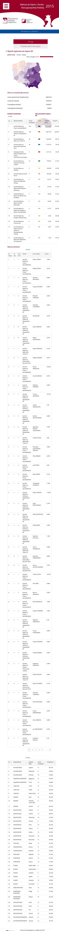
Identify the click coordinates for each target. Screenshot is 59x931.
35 (9, 897)
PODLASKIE (16, 854)
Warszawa (31, 836)
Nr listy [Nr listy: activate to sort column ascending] (15, 254)
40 (9, 917)
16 (9, 825)
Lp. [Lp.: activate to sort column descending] (9, 121)
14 (38, 775)
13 (38, 782)
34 (9, 891)
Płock (30, 825)
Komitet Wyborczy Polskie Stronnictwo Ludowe (19, 162)
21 (9, 843)
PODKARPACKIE (17, 847)
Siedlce (31, 832)
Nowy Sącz (31, 817)
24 (9, 854)
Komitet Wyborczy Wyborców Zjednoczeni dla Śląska (20, 195)
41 (9, 921)
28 (9, 869)
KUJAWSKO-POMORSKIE (19, 778)
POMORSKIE (16, 858)
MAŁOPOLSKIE (17, 810)
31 (9, 880)
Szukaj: (21, 116)
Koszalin (31, 917)
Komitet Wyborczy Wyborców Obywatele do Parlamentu (20, 239)
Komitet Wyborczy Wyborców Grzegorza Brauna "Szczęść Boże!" (20, 210)
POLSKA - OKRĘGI (21, 55)
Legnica (31, 767)
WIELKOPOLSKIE (17, 902)
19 (9, 836)
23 (9, 850)
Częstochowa (32, 869)
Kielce (30, 887)
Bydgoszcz (31, 778)
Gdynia (31, 862)
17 (9, 828)
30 (9, 876)
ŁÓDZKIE (15, 797)
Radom (31, 828)
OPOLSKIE (16, 843)
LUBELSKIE (16, 786)
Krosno (31, 847)
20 (38, 836)
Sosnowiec (31, 884)
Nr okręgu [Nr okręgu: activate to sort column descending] (10, 254)
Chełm (30, 789)
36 (9, 902)
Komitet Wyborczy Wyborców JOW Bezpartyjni (19, 203)
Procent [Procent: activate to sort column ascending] (46, 254)
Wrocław (31, 775)
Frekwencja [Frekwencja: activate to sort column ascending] (50, 762)
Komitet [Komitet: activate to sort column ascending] (24, 254)
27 (9, 865)
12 (38, 767)
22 (9, 847)
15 (38, 786)
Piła (30, 910)
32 (9, 884)
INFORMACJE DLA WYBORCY (29, 31)
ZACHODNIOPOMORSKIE (20, 917)
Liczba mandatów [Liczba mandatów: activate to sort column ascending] (32, 121)
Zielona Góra (32, 793)
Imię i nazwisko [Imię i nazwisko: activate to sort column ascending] (36, 254)
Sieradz (31, 806)
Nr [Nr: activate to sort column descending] (9, 762)
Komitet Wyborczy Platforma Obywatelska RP (20, 133)
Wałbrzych (31, 771)
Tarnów (31, 821)
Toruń (30, 782)
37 (9, 906)
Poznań (31, 913)
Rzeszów (31, 850)
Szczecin (31, 921)
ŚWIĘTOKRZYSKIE (18, 887)
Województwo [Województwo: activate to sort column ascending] (17, 762)
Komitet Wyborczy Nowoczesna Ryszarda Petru (20, 146)
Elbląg (30, 891)
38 (9, 910)
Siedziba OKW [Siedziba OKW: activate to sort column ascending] (31, 763)
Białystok (31, 854)
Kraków (31, 810)
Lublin (30, 786)
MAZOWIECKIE (17, 825)
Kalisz (30, 902)
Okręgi (30, 41)
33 (9, 887)
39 (9, 913)
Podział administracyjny (30, 46)
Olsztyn (31, 897)
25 (9, 858)
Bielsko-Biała (32, 865)
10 (49, 750)
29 (9, 873)
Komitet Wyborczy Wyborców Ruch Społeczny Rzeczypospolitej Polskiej (19, 230)
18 (9, 832)
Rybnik (30, 876)
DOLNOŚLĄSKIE (17, 767)
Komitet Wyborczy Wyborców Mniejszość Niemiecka (20, 188)
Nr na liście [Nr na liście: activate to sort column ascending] (19, 254)
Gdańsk (31, 858)
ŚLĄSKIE (15, 865)
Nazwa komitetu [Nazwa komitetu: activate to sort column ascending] (18, 121)
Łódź (30, 797)
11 (9, 806)
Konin (30, 906)
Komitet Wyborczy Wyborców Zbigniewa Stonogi (19, 181)
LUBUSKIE (16, 793)
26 (9, 862)
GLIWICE (31, 873)
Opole (30, 843)
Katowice (31, 880)
